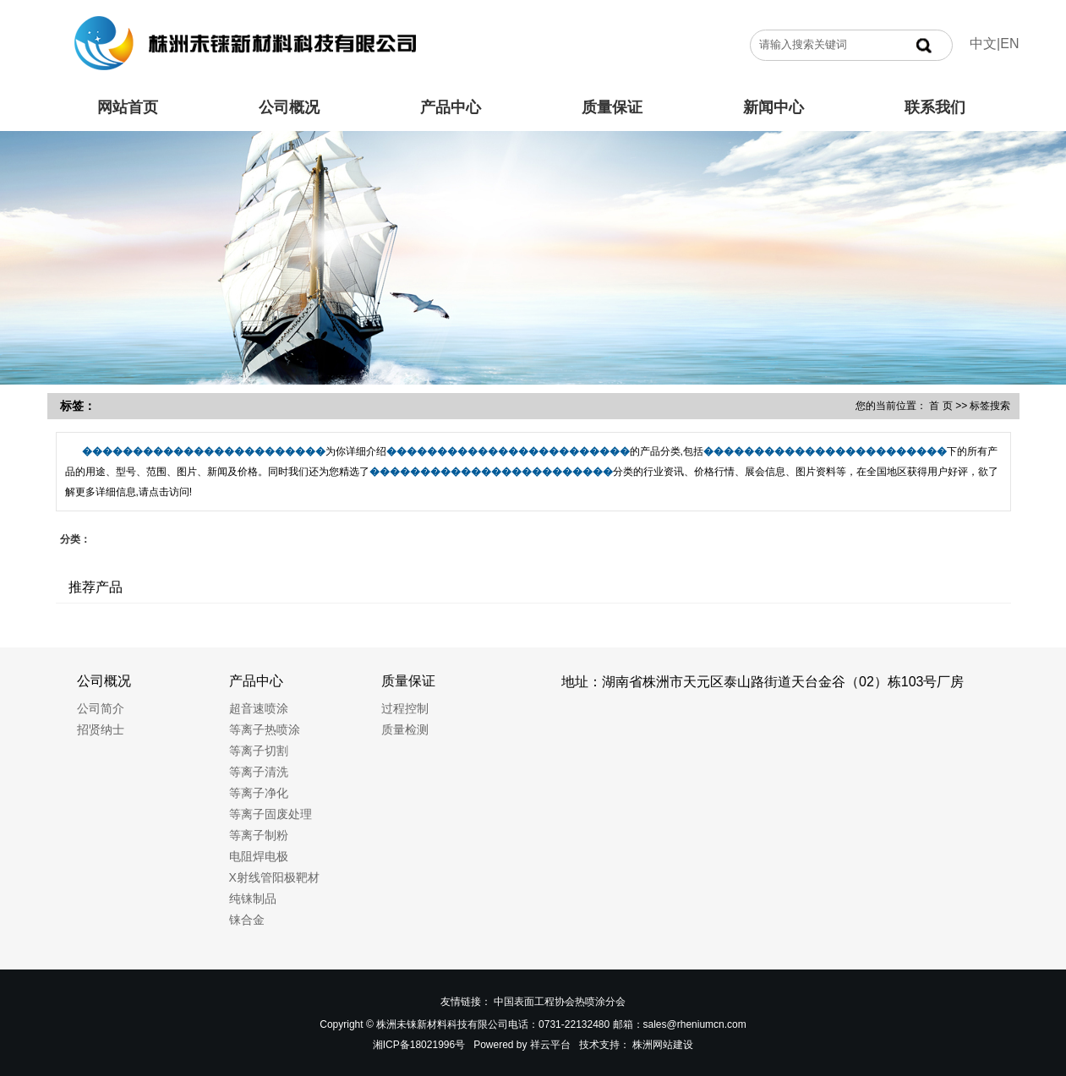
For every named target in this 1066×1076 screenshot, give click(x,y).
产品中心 (450, 107)
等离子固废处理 (270, 814)
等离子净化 (258, 793)
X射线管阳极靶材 (274, 877)
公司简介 (100, 708)
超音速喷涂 (258, 708)
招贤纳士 (100, 729)
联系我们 (935, 107)
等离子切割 (258, 750)
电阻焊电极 (258, 856)
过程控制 (405, 708)
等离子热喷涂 (264, 729)
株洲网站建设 (662, 1045)
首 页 (940, 406)
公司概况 (289, 107)
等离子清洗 (258, 771)
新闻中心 (773, 107)
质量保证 (612, 107)
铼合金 (247, 919)
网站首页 (127, 107)
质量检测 (405, 729)
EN (1009, 43)
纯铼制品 (252, 898)
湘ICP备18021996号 (419, 1045)
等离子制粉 (258, 835)
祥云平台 (550, 1045)
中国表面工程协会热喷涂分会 (560, 1002)
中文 (983, 43)
